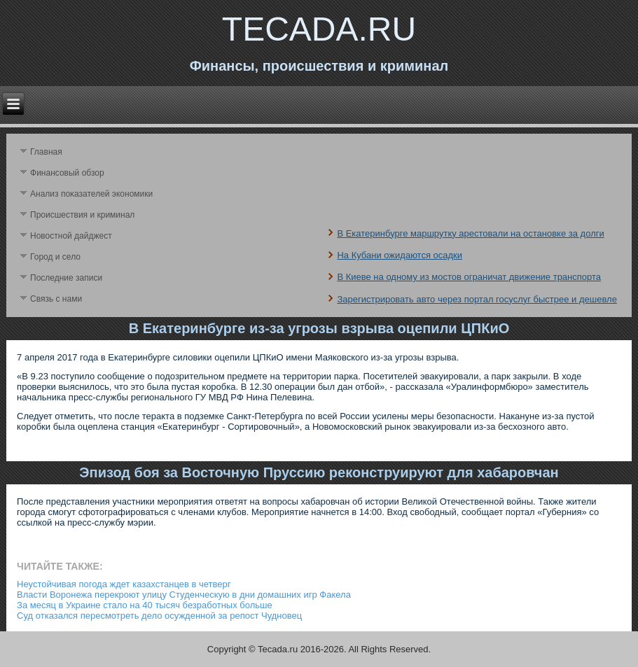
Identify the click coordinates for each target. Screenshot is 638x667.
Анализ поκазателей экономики (91, 194)
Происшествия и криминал (82, 215)
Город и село (55, 257)
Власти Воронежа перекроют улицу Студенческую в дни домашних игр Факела (184, 594)
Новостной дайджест (71, 236)
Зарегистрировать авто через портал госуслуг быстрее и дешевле (477, 299)
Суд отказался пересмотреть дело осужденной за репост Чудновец (159, 615)
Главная (46, 152)
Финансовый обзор (67, 173)
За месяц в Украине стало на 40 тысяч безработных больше (144, 605)
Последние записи (66, 278)
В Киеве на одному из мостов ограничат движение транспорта (469, 277)
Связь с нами (56, 299)
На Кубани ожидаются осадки (399, 255)
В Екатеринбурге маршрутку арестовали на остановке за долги (470, 233)
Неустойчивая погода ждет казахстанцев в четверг (123, 584)
